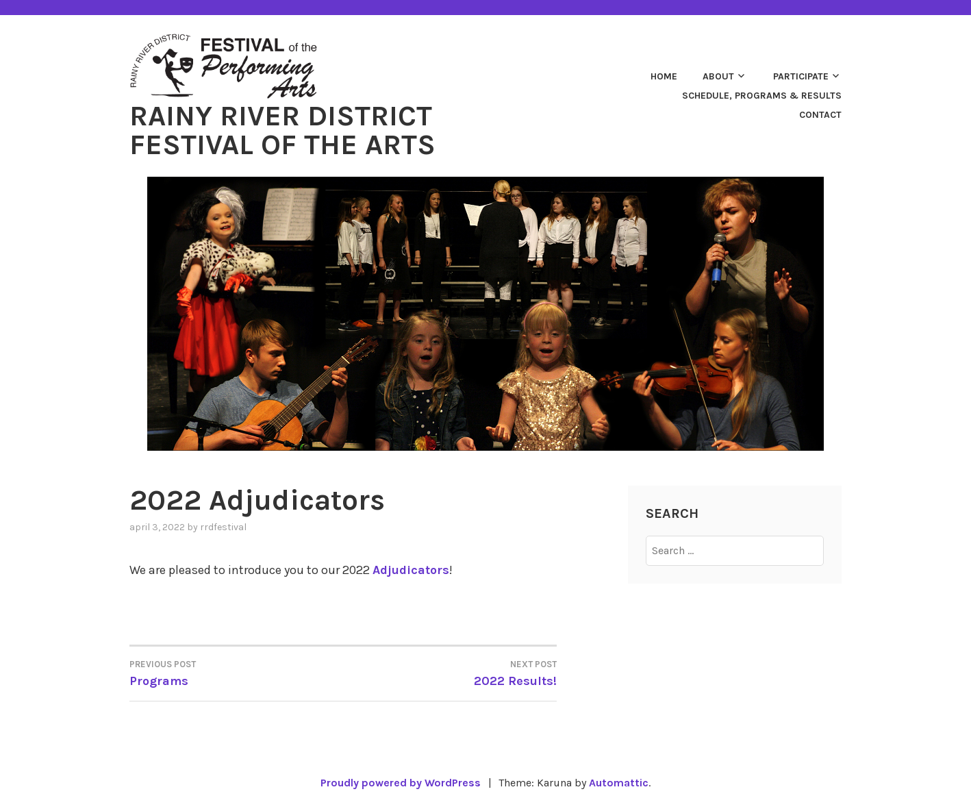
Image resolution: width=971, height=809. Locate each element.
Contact (820, 115)
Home (664, 76)
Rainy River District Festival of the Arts (282, 130)
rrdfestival (223, 527)
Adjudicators (411, 569)
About (718, 76)
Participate (801, 76)
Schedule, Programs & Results (762, 95)
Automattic (618, 782)
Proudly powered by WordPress (400, 782)
